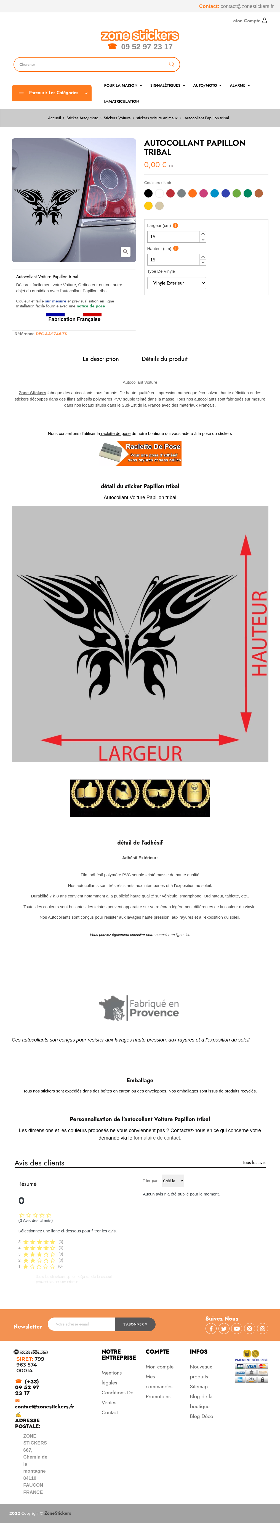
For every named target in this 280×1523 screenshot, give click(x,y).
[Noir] (148, 194)
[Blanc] (159, 194)
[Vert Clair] (237, 194)
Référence (25, 333)
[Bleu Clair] (214, 194)
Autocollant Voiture (140, 382)
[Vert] (248, 194)
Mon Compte (250, 20)
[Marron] (259, 194)
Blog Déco (201, 1416)
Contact (110, 1412)
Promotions (158, 1396)
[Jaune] (148, 207)
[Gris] (181, 194)
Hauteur (159, 248)
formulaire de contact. (158, 1138)
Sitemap (199, 1386)
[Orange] (192, 194)
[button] (202, 234)
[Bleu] (226, 194)
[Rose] (203, 194)
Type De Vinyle (161, 271)
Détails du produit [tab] (165, 358)
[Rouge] (170, 194)
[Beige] (159, 207)
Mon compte (160, 1366)
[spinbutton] (177, 236)
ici (187, 935)
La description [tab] (101, 358)
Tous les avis (254, 1162)
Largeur (159, 225)
